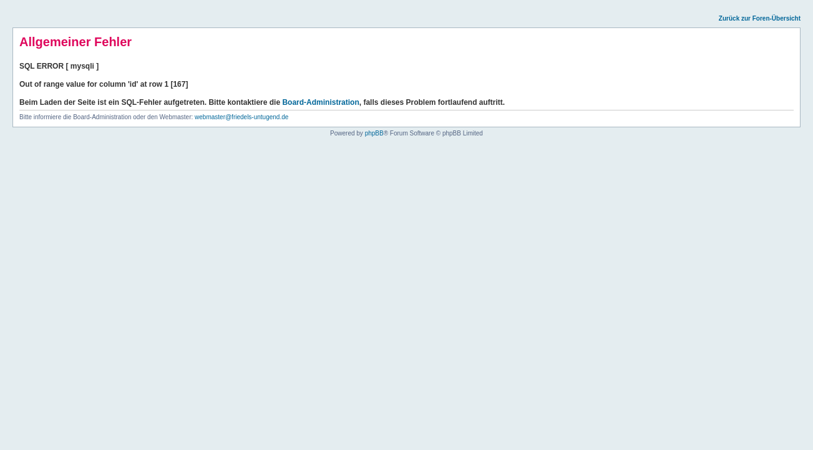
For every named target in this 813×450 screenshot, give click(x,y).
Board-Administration (320, 102)
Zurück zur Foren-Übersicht (760, 18)
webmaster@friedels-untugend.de (241, 117)
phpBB (374, 133)
